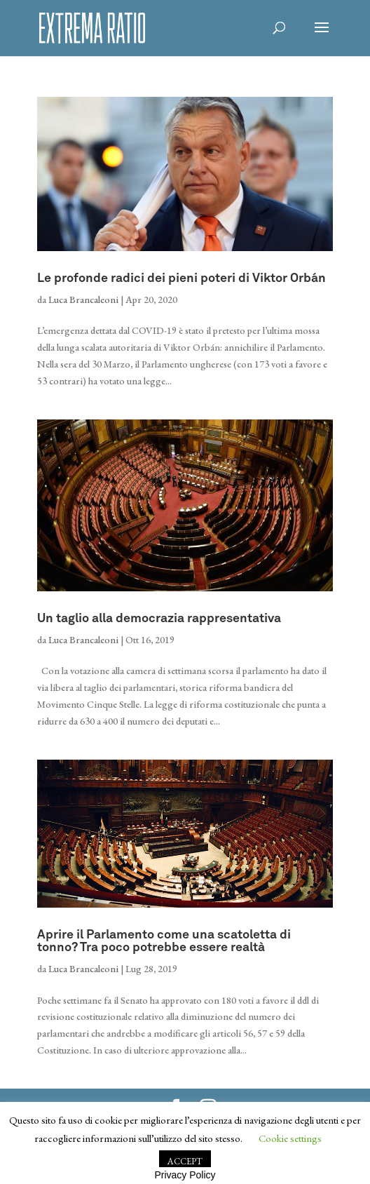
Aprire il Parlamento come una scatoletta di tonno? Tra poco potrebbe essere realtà (164, 941)
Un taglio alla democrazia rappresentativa (159, 618)
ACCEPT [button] (185, 1161)
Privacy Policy (184, 1174)
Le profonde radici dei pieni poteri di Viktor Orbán (181, 278)
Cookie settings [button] (290, 1138)
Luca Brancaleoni (83, 299)
